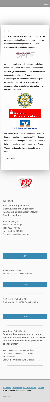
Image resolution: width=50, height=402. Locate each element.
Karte (24, 256)
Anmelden (6, 396)
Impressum (7, 388)
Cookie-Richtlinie (29, 388)
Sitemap (41, 388)
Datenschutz (17, 388)
